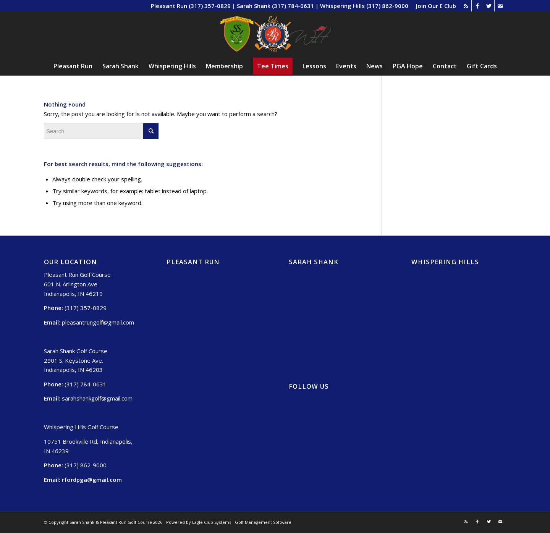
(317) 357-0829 (86, 308)
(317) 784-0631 (86, 384)
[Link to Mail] (500, 5)
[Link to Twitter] (488, 5)
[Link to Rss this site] (465, 5)
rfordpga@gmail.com (92, 479)
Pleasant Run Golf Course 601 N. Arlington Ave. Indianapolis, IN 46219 (77, 284)
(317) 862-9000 (86, 465)
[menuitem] (434, 6)
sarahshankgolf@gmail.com (97, 398)
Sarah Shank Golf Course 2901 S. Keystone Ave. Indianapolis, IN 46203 (75, 360)
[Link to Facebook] (477, 5)
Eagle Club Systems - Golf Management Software (241, 522)
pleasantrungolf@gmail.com (98, 322)
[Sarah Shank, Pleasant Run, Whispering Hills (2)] (275, 34)
